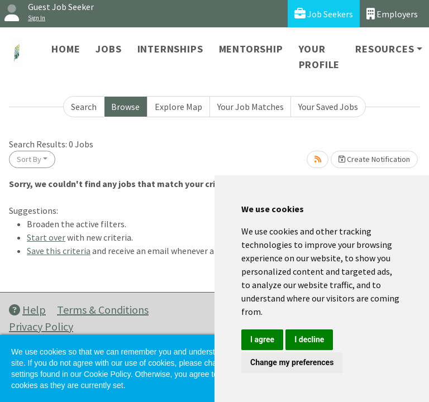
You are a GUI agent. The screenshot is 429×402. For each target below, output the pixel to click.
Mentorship (251, 48)
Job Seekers (323, 14)
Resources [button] (384, 48)
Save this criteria (58, 250)
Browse (125, 106)
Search (84, 106)
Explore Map (178, 106)
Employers (392, 14)
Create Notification (374, 159)
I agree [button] (262, 339)
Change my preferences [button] (291, 362)
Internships (170, 48)
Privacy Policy (41, 326)
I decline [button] (309, 339)
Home (65, 48)
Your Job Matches (250, 106)
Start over (46, 237)
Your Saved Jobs (328, 106)
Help (27, 310)
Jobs (108, 48)
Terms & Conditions (103, 310)
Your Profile (319, 56)
